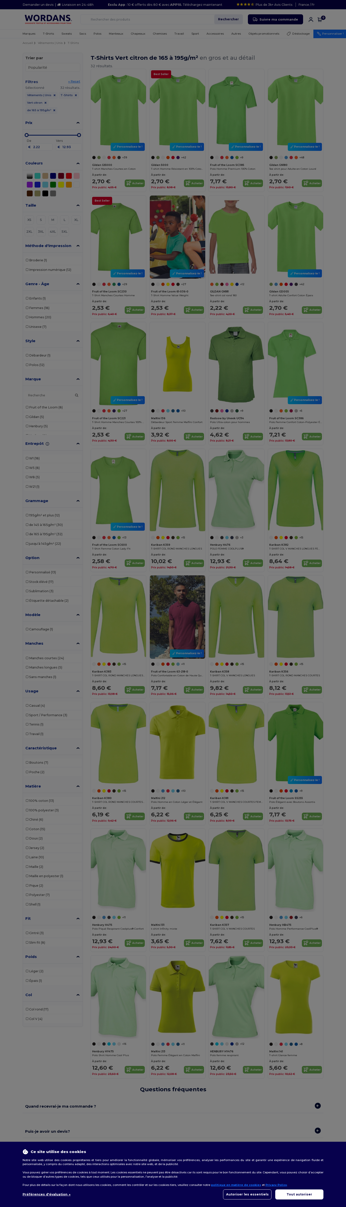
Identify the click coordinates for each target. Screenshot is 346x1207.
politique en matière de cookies (236, 1185)
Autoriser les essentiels (247, 1194)
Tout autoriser (299, 1194)
